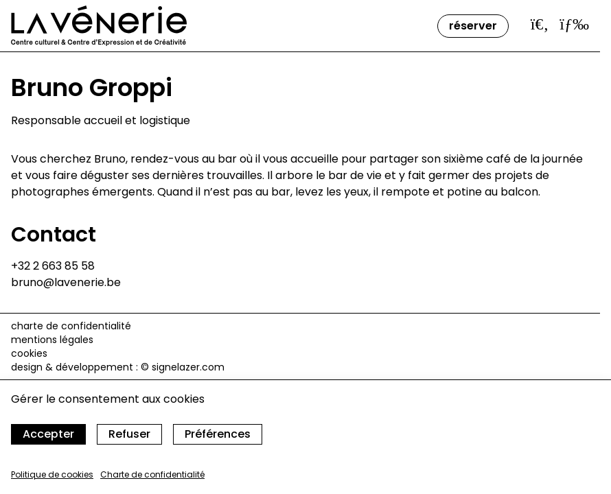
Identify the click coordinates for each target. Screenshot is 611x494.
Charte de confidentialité (152, 474)
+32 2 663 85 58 (53, 266)
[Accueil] (99, 25)
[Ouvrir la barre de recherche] (540, 24)
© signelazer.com (182, 367)
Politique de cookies (52, 474)
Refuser (129, 434)
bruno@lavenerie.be (66, 282)
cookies (29, 353)
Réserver (473, 26)
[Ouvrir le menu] (574, 24)
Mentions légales (52, 339)
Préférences (218, 434)
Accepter (48, 434)
